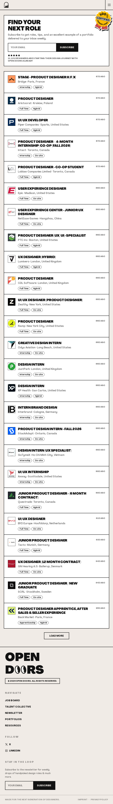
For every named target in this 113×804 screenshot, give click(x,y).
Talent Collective (18, 706)
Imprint (82, 799)
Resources (13, 725)
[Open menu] (109, 5)
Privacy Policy (99, 799)
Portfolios (13, 719)
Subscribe (67, 47)
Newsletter (13, 713)
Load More (56, 635)
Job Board (12, 700)
